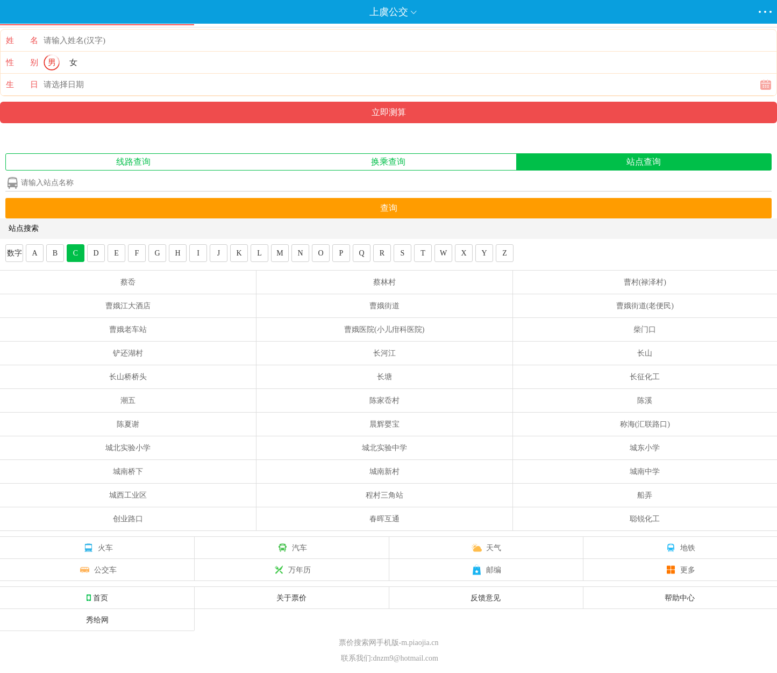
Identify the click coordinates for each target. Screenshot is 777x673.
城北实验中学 (384, 448)
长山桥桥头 (128, 377)
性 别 (22, 62)
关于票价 (291, 597)
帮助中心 (680, 597)
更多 (679, 569)
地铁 (679, 547)
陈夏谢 (128, 424)
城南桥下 (128, 471)
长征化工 (645, 377)
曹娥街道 (384, 306)
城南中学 (645, 471)
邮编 (485, 569)
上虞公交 (388, 11)
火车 (97, 547)
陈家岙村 (384, 400)
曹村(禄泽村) (645, 282)
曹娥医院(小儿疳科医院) (384, 329)
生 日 (22, 84)
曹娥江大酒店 (128, 306)
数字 (14, 253)
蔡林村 (384, 282)
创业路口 (128, 519)
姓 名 (22, 40)
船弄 (644, 495)
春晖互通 (384, 519)
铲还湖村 (128, 353)
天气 (485, 547)
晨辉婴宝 (384, 424)
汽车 (291, 547)
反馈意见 (486, 597)
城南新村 (384, 471)
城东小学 (645, 448)
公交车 (97, 569)
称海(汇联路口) (645, 424)
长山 (644, 353)
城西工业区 (128, 495)
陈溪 (644, 400)
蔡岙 (128, 282)
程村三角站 (384, 495)
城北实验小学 (128, 448)
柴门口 (644, 329)
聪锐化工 (645, 519)
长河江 (384, 353)
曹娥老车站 (128, 329)
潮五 (128, 400)
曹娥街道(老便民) (645, 306)
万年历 (291, 569)
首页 (97, 597)
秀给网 (97, 619)
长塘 (384, 377)
